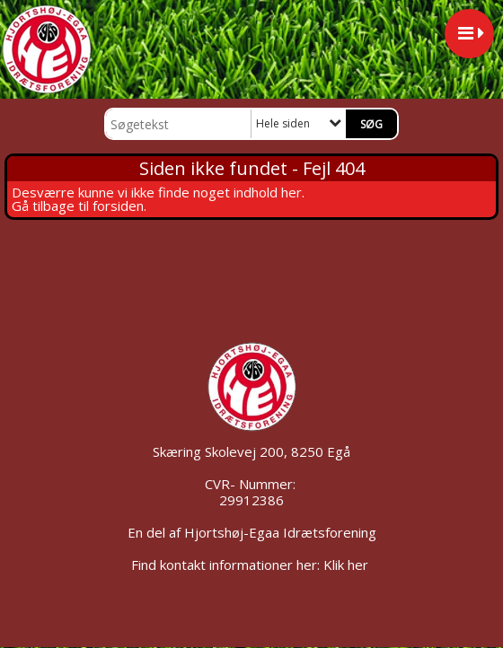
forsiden (118, 206)
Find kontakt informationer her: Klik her (251, 565)
